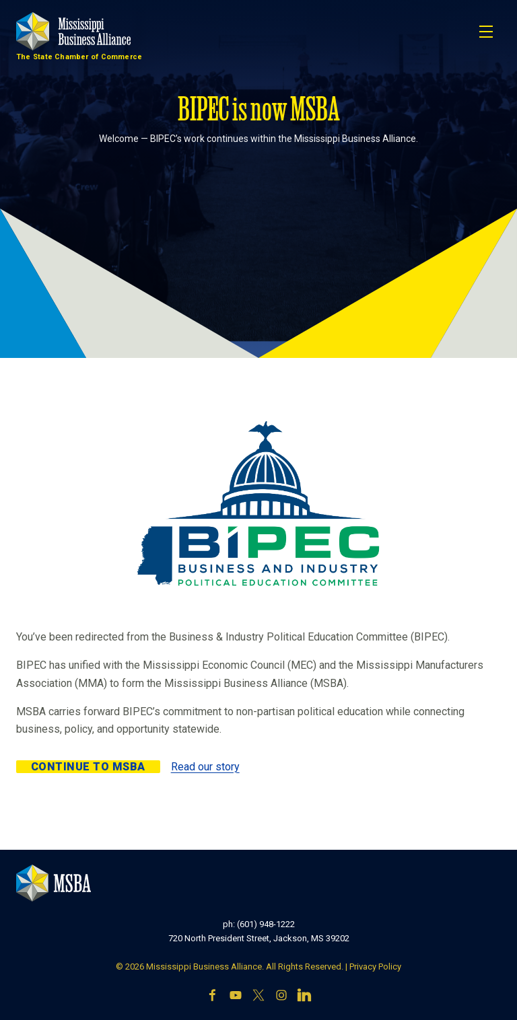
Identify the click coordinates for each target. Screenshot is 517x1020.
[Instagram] (281, 996)
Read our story (205, 766)
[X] (258, 996)
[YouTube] (235, 996)
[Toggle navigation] (486, 31)
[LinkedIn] (304, 996)
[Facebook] (212, 996)
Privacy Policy (375, 966)
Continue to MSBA (88, 766)
